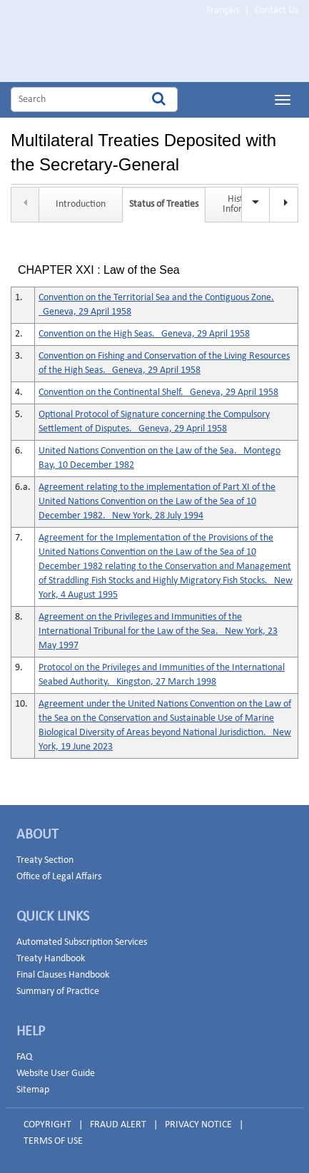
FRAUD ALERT (118, 1125)
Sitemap (32, 1090)
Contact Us (276, 10)
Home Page (100, 52)
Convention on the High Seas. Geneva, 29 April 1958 (144, 334)
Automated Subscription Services (81, 942)
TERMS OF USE (53, 1141)
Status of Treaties (163, 204)
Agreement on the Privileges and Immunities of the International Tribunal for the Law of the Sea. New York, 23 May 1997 (158, 631)
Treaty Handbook (50, 958)
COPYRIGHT (47, 1125)
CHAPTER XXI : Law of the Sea (99, 270)
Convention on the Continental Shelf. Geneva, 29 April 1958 (158, 392)
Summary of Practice (57, 991)
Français (222, 10)
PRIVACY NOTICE (198, 1125)
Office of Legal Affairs (58, 876)
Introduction (81, 204)
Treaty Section (45, 860)
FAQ (24, 1057)
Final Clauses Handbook (62, 975)
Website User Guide (55, 1073)
